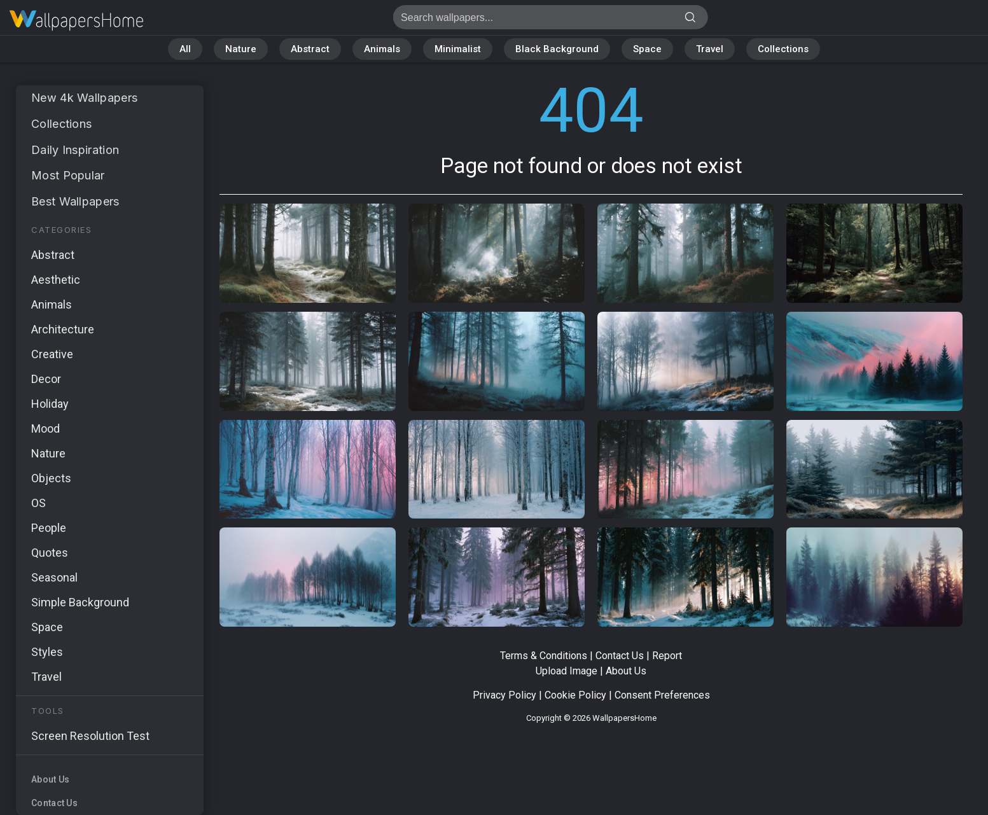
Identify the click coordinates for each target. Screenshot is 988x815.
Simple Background (80, 602)
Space (647, 49)
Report (667, 656)
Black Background (557, 49)
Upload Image (566, 671)
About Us (50, 779)
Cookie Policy (575, 695)
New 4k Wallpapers (84, 97)
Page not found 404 (76, 20)
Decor (46, 379)
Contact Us (54, 803)
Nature (240, 49)
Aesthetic (55, 279)
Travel (709, 49)
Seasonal (54, 577)
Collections (783, 49)
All (185, 49)
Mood (45, 428)
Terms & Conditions (543, 656)
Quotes (49, 552)
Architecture (62, 329)
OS (38, 503)
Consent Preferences (662, 695)
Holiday (50, 403)
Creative (52, 354)
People (48, 527)
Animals (382, 49)
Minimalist (458, 49)
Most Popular (68, 175)
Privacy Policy (504, 695)
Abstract (310, 49)
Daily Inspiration (75, 150)
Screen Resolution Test (90, 735)
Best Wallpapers (75, 201)
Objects (51, 478)
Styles (47, 651)
